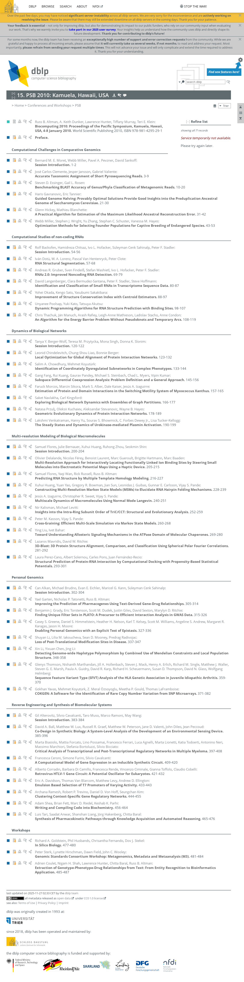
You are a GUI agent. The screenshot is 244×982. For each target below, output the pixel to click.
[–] (188, 121)
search (65, 6)
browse (48, 6)
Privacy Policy (47, 903)
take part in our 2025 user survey (92, 29)
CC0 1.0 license (93, 898)
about (82, 6)
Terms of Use (26, 903)
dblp (32, 6)
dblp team (71, 893)
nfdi (96, 6)
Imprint (64, 903)
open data (64, 898)
